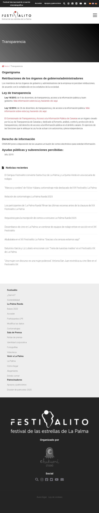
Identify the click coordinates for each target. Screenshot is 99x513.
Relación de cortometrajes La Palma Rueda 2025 (29, 196)
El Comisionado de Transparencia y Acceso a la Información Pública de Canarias (41, 118)
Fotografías (12, 347)
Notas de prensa (14, 337)
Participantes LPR (15, 319)
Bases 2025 (12, 309)
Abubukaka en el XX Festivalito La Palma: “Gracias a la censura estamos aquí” (42, 239)
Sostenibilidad (13, 300)
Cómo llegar (12, 366)
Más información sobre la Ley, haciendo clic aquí (35, 101)
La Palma (11, 361)
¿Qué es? (11, 295)
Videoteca (11, 352)
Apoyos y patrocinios (52, 3)
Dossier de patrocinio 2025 (19, 390)
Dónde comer (13, 376)
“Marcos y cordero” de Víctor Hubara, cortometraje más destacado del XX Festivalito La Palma (51, 187)
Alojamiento (12, 371)
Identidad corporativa (17, 342)
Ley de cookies (55, 497)
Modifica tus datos (15, 323)
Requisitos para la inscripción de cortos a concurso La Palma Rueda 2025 (40, 218)
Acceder (38, 3)
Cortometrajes (13, 328)
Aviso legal (42, 497)
